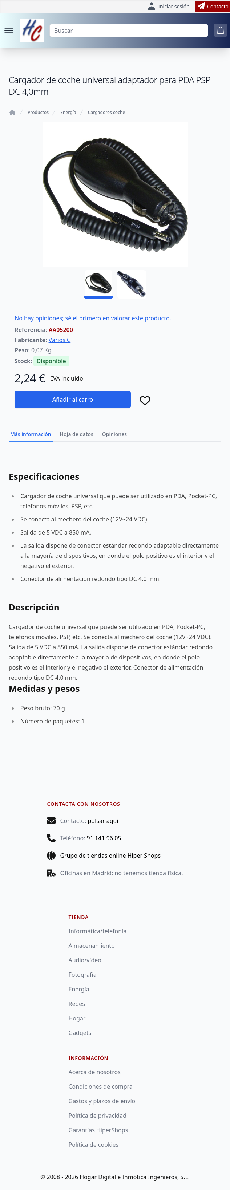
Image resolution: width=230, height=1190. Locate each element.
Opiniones (114, 434)
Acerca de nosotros (95, 1072)
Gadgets (80, 1033)
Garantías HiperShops (98, 1130)
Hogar (77, 1018)
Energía (68, 112)
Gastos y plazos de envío (102, 1101)
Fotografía (83, 975)
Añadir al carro (72, 399)
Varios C (60, 340)
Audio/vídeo (85, 960)
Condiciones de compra (101, 1087)
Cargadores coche (106, 112)
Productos (38, 112)
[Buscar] (128, 30)
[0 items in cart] (220, 30)
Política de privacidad (98, 1116)
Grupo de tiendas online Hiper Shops (110, 856)
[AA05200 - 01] (98, 284)
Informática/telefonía (98, 931)
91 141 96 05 (104, 838)
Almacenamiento (92, 946)
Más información (30, 434)
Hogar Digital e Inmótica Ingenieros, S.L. (135, 1177)
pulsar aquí (103, 821)
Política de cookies (94, 1145)
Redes (77, 1004)
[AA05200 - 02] (131, 284)
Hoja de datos (76, 434)
